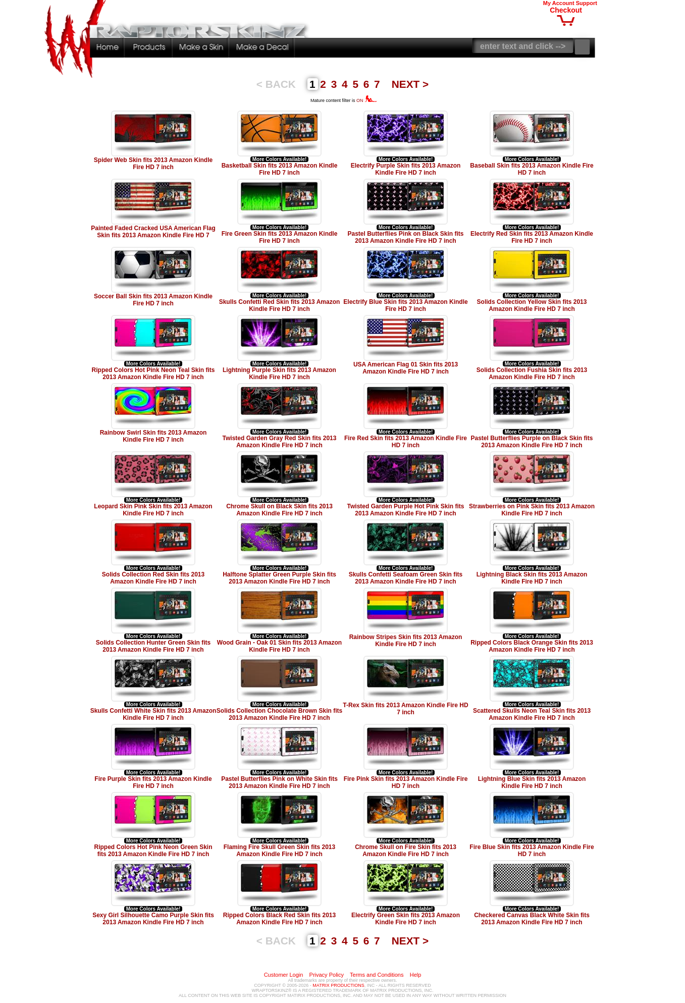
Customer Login (283, 975)
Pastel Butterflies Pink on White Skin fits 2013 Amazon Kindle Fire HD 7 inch (279, 782)
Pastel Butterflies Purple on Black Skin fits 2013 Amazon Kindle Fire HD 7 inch (531, 442)
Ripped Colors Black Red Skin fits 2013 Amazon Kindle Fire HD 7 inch (279, 919)
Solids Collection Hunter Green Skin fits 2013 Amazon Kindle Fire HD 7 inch (153, 646)
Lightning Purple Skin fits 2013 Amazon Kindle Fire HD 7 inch (279, 373)
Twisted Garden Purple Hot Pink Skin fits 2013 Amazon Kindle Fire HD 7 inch (405, 510)
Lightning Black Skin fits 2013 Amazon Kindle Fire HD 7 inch (532, 578)
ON (366, 100)
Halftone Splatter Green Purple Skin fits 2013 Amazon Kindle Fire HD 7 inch (279, 578)
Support (586, 3)
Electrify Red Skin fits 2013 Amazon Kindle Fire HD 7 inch (531, 237)
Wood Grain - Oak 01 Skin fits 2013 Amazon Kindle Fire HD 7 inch (279, 646)
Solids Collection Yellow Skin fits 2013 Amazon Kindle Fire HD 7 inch (532, 305)
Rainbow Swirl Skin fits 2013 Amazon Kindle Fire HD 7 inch (153, 436)
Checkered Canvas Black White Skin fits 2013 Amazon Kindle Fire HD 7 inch (532, 919)
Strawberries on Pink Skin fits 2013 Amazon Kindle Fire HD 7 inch (532, 510)
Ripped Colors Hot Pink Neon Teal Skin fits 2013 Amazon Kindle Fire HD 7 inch (153, 373)
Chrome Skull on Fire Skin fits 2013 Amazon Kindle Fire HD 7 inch (405, 850)
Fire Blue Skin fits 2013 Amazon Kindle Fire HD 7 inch (531, 850)
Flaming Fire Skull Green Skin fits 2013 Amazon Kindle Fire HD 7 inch (279, 850)
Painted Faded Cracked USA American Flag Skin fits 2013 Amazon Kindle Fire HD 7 (153, 232)
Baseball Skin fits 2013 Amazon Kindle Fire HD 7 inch (531, 169)
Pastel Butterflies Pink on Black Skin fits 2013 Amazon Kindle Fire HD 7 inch (405, 237)
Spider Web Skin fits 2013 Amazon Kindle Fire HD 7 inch (153, 163)
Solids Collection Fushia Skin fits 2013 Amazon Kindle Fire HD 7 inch (532, 373)
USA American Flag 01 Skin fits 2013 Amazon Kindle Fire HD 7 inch (405, 368)
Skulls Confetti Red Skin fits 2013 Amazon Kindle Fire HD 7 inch (279, 305)
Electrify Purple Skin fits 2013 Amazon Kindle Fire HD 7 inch (406, 169)
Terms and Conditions (376, 975)
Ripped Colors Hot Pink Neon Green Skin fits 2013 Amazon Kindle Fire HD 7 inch (153, 850)
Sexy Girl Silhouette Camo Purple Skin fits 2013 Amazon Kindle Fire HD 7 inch (153, 919)
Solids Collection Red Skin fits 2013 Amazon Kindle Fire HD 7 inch (153, 578)
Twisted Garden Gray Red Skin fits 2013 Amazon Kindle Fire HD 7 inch (280, 442)
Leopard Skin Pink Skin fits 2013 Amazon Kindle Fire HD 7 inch (153, 510)
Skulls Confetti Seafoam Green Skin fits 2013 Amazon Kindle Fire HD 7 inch (405, 578)
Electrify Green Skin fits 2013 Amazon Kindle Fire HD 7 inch (405, 919)
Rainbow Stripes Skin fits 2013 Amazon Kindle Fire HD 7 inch (405, 641)
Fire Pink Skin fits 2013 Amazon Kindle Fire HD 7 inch (406, 782)
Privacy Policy (326, 975)
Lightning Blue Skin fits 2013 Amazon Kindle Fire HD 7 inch (532, 782)
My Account (558, 3)
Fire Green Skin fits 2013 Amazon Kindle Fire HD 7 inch (280, 237)
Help (415, 975)
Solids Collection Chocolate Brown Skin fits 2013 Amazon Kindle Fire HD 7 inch (279, 714)
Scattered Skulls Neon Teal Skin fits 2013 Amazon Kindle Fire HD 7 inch (532, 714)
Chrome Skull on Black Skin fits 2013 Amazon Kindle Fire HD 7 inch (279, 510)
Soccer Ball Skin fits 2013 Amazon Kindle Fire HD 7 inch (153, 300)
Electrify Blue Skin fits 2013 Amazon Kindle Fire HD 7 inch (405, 305)
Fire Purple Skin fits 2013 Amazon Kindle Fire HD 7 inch (153, 782)
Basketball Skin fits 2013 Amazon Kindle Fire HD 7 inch (280, 169)
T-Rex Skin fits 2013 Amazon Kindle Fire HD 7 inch (405, 709)
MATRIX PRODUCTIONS (338, 985)
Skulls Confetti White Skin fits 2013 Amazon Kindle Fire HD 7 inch (153, 714)
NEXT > (410, 84)
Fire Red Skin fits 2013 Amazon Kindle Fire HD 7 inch (405, 442)
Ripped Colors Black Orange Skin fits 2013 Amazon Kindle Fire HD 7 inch (531, 646)
